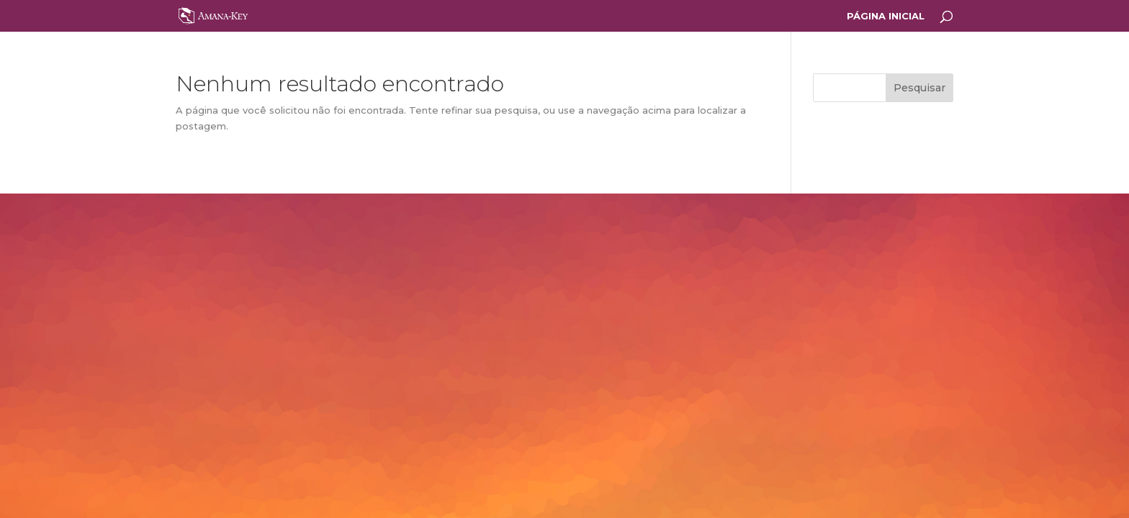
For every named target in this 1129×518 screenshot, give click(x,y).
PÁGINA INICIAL (886, 16)
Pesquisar (919, 87)
